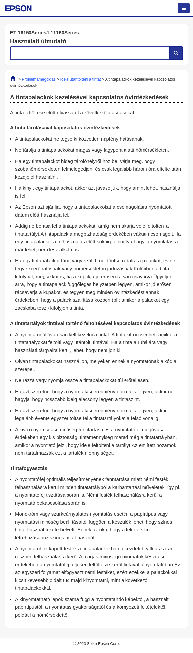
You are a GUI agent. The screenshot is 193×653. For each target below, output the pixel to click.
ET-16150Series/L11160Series (44, 32)
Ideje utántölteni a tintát (80, 79)
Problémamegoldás (39, 79)
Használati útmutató (38, 41)
